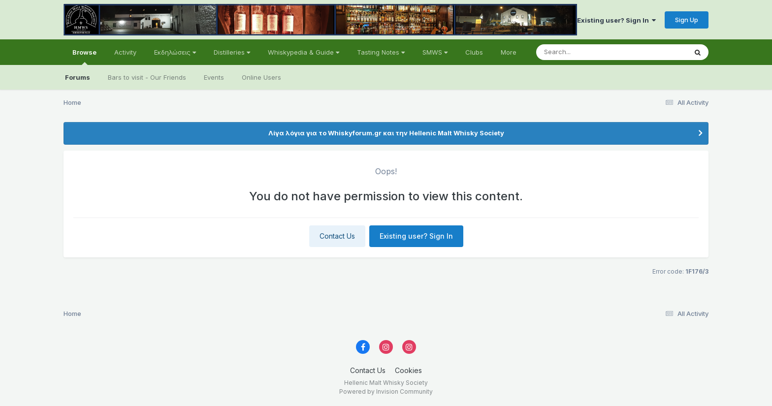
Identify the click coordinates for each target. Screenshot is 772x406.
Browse (84, 56)
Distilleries (232, 52)
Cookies (408, 370)
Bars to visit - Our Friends (147, 77)
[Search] (584, 52)
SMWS (435, 52)
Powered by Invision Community (386, 391)
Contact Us (337, 236)
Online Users (261, 77)
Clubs (474, 52)
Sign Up (686, 20)
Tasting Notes (381, 52)
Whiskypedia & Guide (303, 52)
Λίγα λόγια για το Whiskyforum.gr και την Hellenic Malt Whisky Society (386, 133)
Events (214, 77)
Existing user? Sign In (616, 20)
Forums (77, 77)
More (508, 52)
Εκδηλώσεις (175, 52)
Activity (125, 52)
